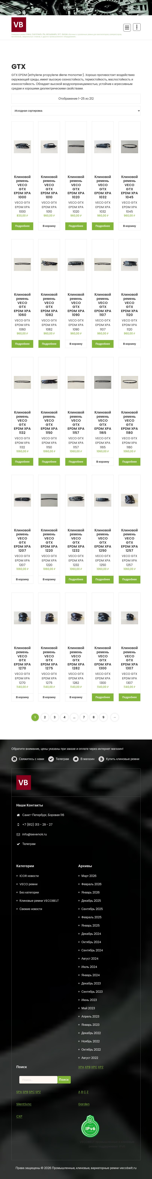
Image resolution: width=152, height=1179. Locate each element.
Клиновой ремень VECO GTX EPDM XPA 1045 (129, 187)
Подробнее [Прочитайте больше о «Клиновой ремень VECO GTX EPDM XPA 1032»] (103, 226)
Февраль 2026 (91, 1171)
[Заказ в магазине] (76, 110)
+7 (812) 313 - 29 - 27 (37, 904)
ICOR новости (29, 1163)
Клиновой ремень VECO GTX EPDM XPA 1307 (129, 658)
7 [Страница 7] (84, 717)
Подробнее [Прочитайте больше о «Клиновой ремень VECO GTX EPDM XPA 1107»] (103, 344)
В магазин (87, 774)
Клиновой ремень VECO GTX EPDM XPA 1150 (49, 422)
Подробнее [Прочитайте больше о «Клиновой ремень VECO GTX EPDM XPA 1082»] (49, 344)
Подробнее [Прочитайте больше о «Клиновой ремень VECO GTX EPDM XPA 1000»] (22, 226)
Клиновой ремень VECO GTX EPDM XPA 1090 (76, 304)
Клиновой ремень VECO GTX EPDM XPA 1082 (49, 304)
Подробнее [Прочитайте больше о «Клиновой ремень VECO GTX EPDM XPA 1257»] (129, 579)
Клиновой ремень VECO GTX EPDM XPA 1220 (49, 540)
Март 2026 (88, 1163)
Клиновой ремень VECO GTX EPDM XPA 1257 (129, 540)
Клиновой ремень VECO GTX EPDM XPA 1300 (102, 658)
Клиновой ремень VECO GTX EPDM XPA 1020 (76, 187)
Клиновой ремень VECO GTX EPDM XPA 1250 (102, 540)
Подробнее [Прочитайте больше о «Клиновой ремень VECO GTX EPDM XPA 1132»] (22, 462)
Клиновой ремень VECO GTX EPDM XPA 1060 (22, 304)
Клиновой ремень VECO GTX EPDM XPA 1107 (102, 304)
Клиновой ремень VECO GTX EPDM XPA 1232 (76, 540)
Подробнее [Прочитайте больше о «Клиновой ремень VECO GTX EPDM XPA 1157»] (76, 462)
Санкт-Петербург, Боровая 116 (43, 895)
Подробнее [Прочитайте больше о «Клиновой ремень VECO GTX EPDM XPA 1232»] (76, 579)
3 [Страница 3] (55, 717)
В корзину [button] (49, 226)
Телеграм (62, 774)
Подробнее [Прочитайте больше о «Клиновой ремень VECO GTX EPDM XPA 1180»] (129, 462)
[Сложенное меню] (127, 27)
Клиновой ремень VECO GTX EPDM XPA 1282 (76, 658)
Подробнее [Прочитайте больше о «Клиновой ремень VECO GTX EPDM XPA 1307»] (129, 697)
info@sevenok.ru (34, 914)
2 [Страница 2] (45, 717)
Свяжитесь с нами (31, 774)
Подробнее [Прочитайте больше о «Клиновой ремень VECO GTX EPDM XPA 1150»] (49, 462)
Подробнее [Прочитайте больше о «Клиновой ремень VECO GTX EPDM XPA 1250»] (103, 579)
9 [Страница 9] (103, 717)
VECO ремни (29, 1171)
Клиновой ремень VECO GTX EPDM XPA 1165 (102, 422)
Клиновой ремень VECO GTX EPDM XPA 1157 (76, 422)
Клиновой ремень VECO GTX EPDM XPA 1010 (49, 187)
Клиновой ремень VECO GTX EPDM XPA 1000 (22, 187)
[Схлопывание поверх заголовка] (137, 27)
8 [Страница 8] (94, 717)
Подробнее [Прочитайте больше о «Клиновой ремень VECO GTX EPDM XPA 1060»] (22, 344)
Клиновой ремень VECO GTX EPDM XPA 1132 (22, 422)
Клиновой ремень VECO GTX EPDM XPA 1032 (102, 187)
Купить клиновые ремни (122, 774)
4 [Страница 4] (64, 717)
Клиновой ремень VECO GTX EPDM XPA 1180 (129, 422)
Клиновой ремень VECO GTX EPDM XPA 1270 (22, 658)
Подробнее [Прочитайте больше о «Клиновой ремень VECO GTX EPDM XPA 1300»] (103, 697)
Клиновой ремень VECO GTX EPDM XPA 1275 (49, 658)
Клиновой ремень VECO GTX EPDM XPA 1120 (129, 304)
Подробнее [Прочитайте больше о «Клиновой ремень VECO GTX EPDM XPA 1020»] (76, 226)
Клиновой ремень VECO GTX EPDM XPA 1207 (22, 540)
